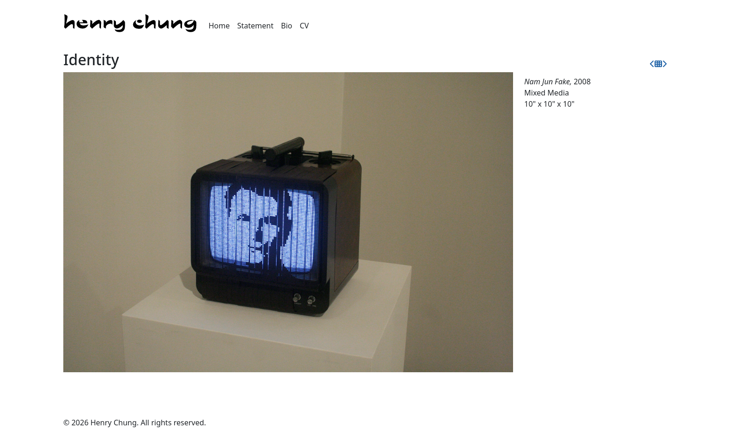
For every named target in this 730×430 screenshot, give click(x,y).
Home (219, 25)
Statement (255, 25)
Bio (286, 25)
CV (304, 25)
